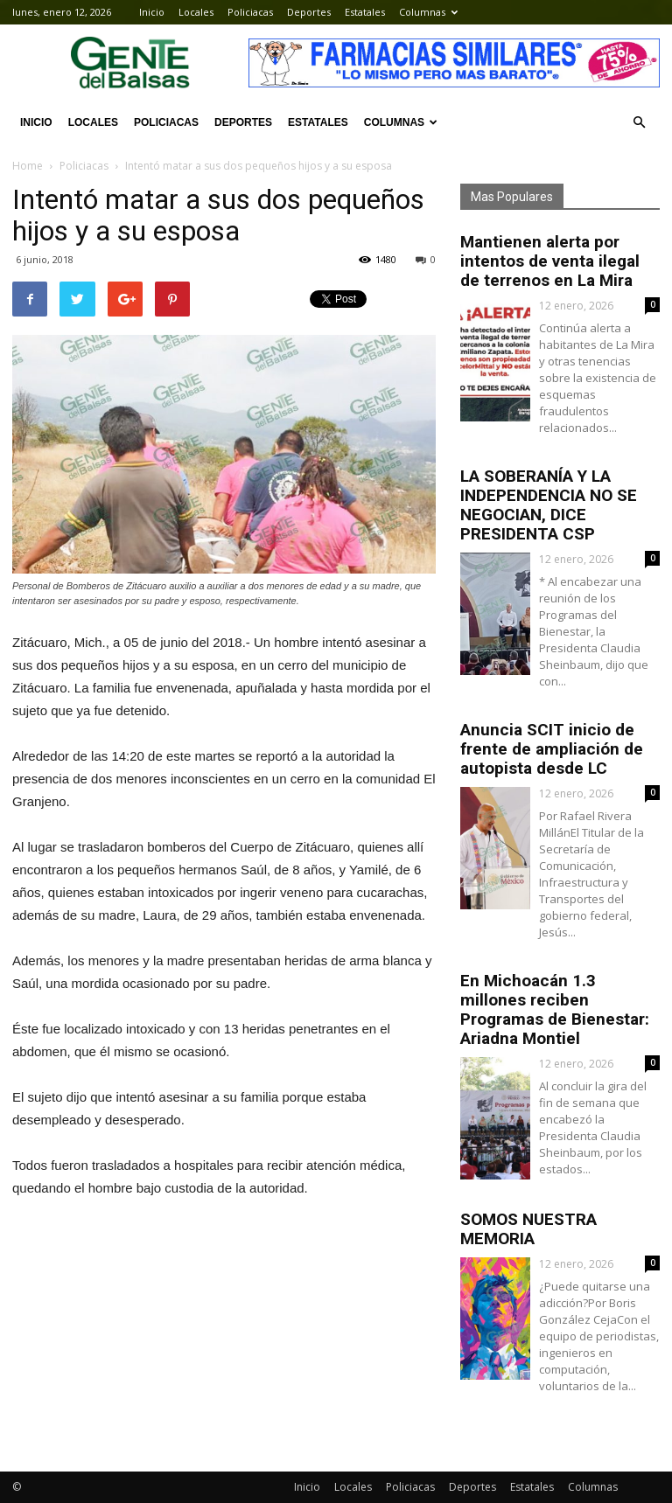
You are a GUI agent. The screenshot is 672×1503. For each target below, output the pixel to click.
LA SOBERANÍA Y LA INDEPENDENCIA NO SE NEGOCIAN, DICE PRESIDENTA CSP (548, 505)
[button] (639, 122)
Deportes (309, 11)
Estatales (365, 11)
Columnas (428, 11)
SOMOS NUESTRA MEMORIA (528, 1229)
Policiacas (250, 11)
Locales (196, 11)
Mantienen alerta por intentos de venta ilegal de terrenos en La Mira (550, 261)
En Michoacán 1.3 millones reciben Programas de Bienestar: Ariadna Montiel (554, 1009)
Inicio (151, 11)
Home (27, 165)
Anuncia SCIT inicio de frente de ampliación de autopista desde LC (551, 749)
